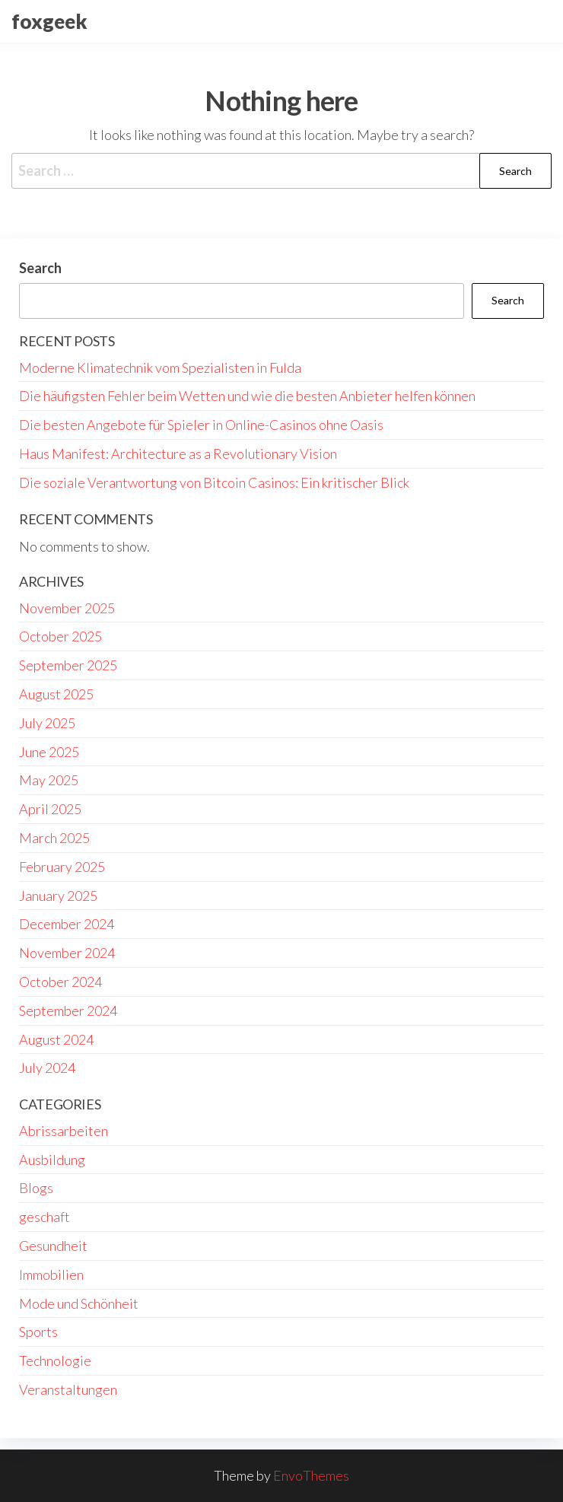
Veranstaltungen (68, 1389)
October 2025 (60, 636)
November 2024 (67, 952)
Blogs (36, 1187)
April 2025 (50, 808)
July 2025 (47, 722)
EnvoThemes (311, 1475)
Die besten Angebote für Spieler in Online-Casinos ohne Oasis (201, 424)
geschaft (44, 1216)
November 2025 (67, 608)
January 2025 (58, 895)
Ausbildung (52, 1159)
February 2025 (62, 866)
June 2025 (49, 751)
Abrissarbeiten (63, 1130)
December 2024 (66, 923)
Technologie (55, 1360)
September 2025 (68, 665)
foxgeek (49, 21)
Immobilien (51, 1274)
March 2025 (54, 837)
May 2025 (48, 780)
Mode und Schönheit (78, 1303)
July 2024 (47, 1067)
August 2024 (56, 1039)
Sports (38, 1331)
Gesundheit (53, 1245)
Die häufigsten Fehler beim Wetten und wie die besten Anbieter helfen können (247, 395)
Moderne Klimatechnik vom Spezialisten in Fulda (160, 367)
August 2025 (56, 694)
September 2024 (68, 1010)
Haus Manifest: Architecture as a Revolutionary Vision (178, 453)
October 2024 (60, 981)
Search (40, 267)
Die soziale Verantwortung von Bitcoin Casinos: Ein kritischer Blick (214, 482)
